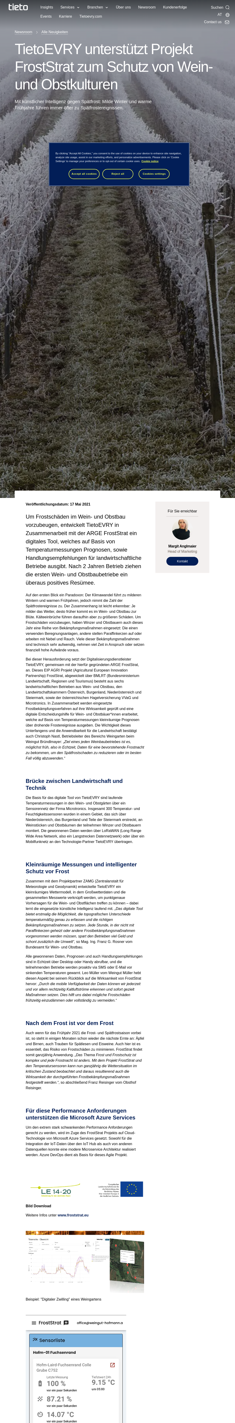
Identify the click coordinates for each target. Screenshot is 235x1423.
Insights (46, 7)
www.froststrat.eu (73, 1215)
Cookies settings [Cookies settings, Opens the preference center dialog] (154, 173)
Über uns (123, 7)
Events (46, 16)
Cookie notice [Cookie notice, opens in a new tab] (150, 161)
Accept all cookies (84, 173)
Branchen (95, 7)
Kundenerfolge (175, 7)
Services (67, 7)
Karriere (65, 16)
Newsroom (147, 7)
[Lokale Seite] (224, 14)
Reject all (118, 173)
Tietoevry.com (90, 16)
